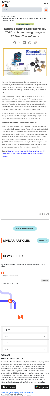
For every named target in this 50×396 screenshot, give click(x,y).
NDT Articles (11, 16)
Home (3, 16)
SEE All (42, 240)
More (6, 349)
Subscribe (45, 281)
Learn (6, 336)
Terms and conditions (26, 393)
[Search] (22, 9)
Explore (7, 330)
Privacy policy (5, 393)
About (6, 343)
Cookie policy (14, 393)
